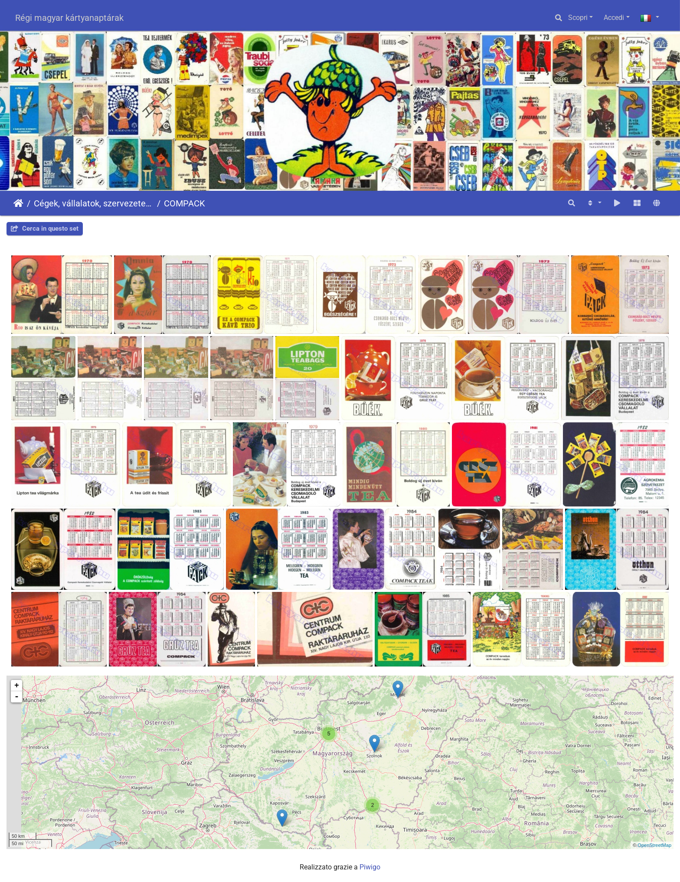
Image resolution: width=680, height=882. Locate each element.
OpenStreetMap (654, 845)
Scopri (578, 17)
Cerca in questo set (44, 228)
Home (18, 203)
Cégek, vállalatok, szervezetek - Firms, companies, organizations (94, 203)
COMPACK (184, 203)
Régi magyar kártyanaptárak (69, 18)
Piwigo (370, 867)
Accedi (614, 17)
